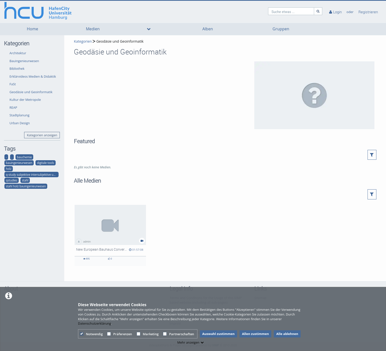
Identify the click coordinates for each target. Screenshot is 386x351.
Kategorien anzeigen (42, 135)
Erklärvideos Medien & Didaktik (33, 76)
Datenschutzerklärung (94, 323)
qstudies (11, 180)
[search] (291, 11)
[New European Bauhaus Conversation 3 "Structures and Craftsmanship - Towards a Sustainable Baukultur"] (110, 235)
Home (32, 29)
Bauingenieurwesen (24, 61)
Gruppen (281, 29)
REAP (13, 107)
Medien (93, 29)
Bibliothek (17, 68)
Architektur (18, 53)
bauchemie (24, 157)
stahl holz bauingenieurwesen (26, 186)
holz (9, 169)
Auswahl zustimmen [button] (218, 334)
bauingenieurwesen (19, 163)
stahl (25, 180)
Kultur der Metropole (25, 99)
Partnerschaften (178, 334)
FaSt (13, 84)
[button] (372, 155)
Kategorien (83, 41)
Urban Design (20, 123)
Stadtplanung (20, 115)
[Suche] (318, 11)
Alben (207, 29)
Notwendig (91, 334)
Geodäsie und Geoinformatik (31, 92)
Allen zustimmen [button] (255, 334)
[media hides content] (149, 29)
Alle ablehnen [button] (287, 334)
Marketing (148, 334)
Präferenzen (119, 334)
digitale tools (45, 163)
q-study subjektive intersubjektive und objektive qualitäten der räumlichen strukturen (32, 174)
